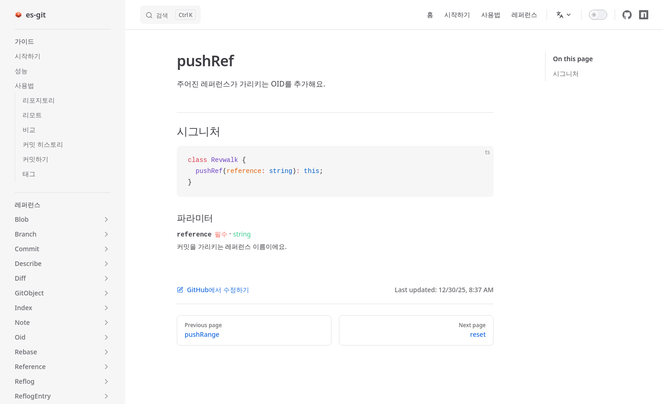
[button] (62, 41)
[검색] (170, 15)
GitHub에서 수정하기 (213, 289)
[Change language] (564, 14)
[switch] (598, 15)
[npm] (643, 14)
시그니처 (566, 73)
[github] (627, 14)
